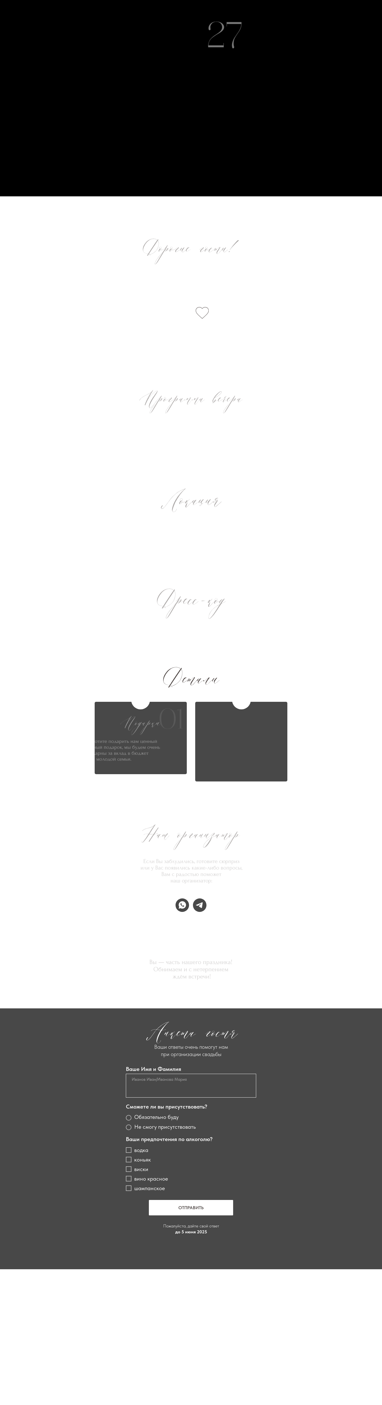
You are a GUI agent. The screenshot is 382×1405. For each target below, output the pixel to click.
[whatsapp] (182, 905)
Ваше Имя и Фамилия (153, 1069)
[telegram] (199, 905)
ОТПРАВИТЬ (191, 1207)
